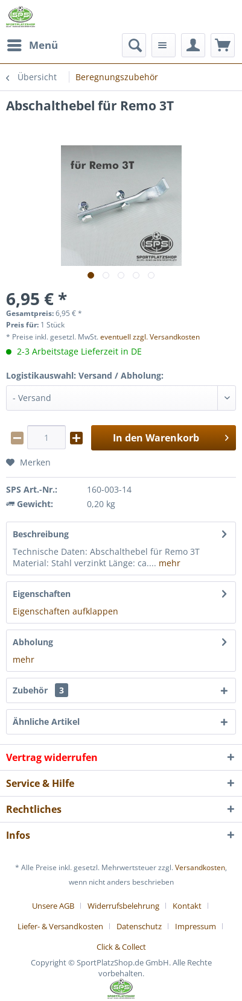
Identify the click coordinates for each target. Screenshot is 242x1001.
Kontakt (187, 905)
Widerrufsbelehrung (123, 905)
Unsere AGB (53, 905)
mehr (168, 563)
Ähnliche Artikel (46, 721)
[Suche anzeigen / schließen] (134, 45)
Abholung (33, 642)
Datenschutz (139, 926)
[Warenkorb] (223, 45)
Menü (32, 44)
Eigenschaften (42, 593)
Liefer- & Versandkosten (60, 926)
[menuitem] (32, 45)
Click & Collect (121, 946)
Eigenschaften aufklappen (65, 611)
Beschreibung (41, 534)
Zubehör (40, 690)
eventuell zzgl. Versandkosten (150, 337)
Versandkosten (200, 867)
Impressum (195, 926)
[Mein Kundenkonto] (193, 45)
